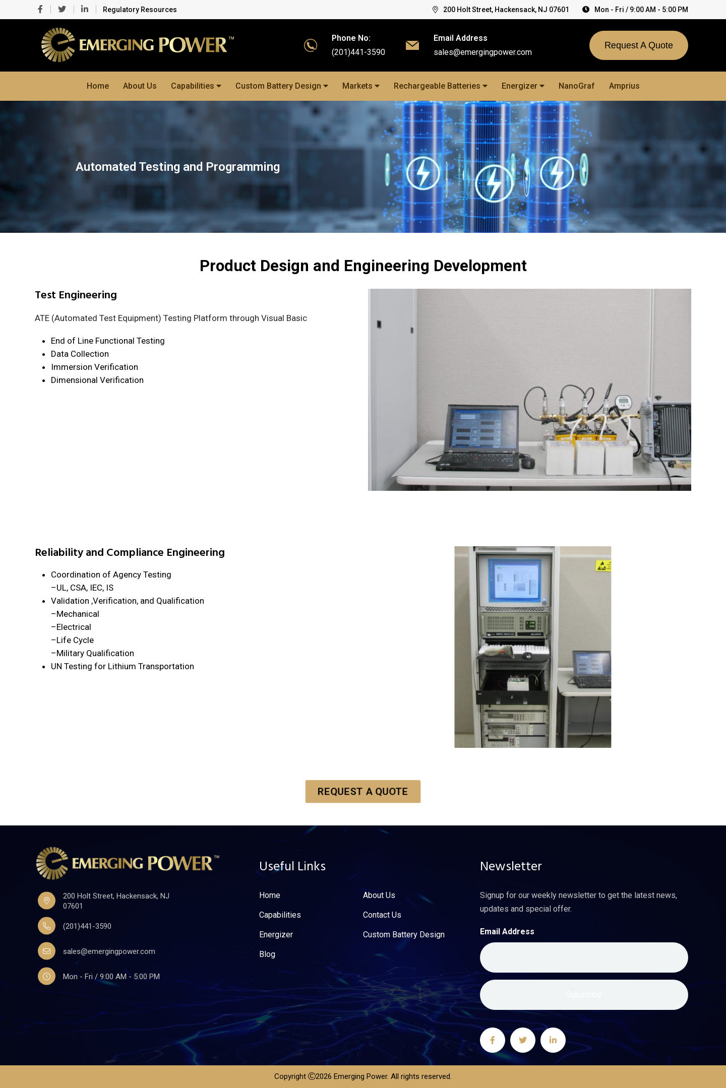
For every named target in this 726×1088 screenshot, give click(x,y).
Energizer (523, 86)
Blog (267, 954)
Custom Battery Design (281, 86)
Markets (361, 86)
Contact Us (382, 915)
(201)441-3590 (358, 52)
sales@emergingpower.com (483, 52)
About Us (140, 86)
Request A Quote (638, 45)
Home (98, 86)
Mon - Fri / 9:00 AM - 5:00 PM (635, 10)
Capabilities (196, 86)
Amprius (624, 86)
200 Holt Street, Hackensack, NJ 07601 (501, 10)
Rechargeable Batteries (441, 86)
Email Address (507, 931)
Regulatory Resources (140, 10)
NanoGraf (577, 86)
